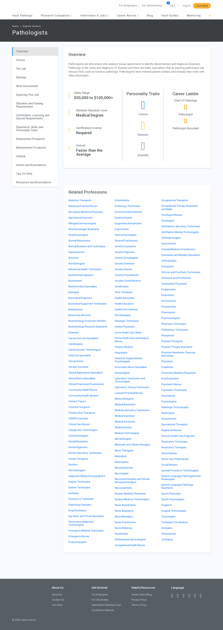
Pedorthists (167, 295)
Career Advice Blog (141, 594)
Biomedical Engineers (80, 298)
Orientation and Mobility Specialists (180, 255)
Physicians (167, 361)
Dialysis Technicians (79, 481)
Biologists (73, 292)
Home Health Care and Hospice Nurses (132, 340)
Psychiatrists (168, 395)
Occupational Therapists (174, 200)
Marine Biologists (124, 398)
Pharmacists (168, 312)
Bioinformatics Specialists (82, 286)
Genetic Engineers (125, 252)
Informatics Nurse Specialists (131, 367)
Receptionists (168, 418)
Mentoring (194, 15)
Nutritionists (121, 533)
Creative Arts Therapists (81, 412)
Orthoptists (167, 266)
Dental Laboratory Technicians (85, 453)
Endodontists (122, 200)
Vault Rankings (22, 15)
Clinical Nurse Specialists (81, 378)
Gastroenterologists (126, 235)
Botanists (73, 332)
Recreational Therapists (174, 424)
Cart (172, 5)
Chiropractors (75, 361)
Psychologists (168, 401)
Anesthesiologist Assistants (83, 229)
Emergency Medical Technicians (86, 530)
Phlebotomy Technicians (174, 329)
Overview (22, 51)
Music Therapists (124, 450)
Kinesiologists (122, 372)
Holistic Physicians (125, 326)
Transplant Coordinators (174, 522)
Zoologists (167, 539)
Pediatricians (168, 289)
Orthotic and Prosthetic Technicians (180, 272)
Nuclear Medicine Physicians (130, 493)
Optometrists (168, 243)
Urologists (166, 528)
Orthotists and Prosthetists (176, 278)
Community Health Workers (83, 395)
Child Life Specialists (79, 355)
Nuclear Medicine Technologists (132, 499)
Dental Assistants (78, 441)
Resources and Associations (33, 182)
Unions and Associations (31, 165)
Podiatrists (167, 367)
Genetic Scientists (124, 263)
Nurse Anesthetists (125, 505)
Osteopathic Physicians (174, 283)
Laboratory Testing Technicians (132, 387)
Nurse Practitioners (125, 522)
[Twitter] (185, 595)
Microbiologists (123, 438)
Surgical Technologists (173, 510)
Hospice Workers (124, 347)
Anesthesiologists (78, 235)
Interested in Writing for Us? (106, 605)
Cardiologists (75, 344)
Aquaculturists (76, 252)
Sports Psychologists (172, 499)
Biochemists (75, 280)
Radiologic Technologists (175, 407)
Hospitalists (121, 352)
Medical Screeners (125, 421)
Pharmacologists (170, 318)
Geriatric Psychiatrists (127, 275)
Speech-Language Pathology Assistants (177, 486)
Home (15, 26)
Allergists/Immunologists (82, 223)
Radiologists (168, 413)
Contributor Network (103, 610)
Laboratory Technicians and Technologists (130, 380)
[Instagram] (190, 595)
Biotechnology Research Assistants (87, 326)
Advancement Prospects (31, 147)
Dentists (73, 464)
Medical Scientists (125, 416)
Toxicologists (168, 516)
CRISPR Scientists (78, 418)
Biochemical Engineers (80, 275)
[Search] (210, 15)
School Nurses (169, 453)
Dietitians (73, 493)
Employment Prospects (30, 139)
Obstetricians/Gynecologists (130, 539)
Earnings (21, 77)
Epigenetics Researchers (128, 223)
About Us (57, 594)
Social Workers (169, 464)
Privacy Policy (139, 599)
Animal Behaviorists (79, 240)
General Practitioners (126, 240)
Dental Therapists (78, 458)
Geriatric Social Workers (128, 280)
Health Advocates (124, 298)
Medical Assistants (125, 404)
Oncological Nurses (171, 215)
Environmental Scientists (128, 212)
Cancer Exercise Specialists (83, 338)
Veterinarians (168, 533)
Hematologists (123, 315)
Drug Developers (77, 510)
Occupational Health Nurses (130, 545)
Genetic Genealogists (126, 257)
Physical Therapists (172, 341)
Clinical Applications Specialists (85, 372)
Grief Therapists (124, 292)
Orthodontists (168, 260)
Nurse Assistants (124, 510)
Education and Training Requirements (29, 105)
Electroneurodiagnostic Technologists (81, 523)
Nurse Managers (124, 516)
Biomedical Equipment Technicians (87, 303)
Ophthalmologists (171, 237)
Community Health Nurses (82, 389)
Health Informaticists (126, 309)
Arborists (73, 257)
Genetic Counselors (125, 246)
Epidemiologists (123, 217)
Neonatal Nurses (124, 467)
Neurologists (122, 473)
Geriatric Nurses (123, 269)
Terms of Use (138, 605)
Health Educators (124, 303)
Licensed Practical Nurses (129, 393)
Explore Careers (32, 26)
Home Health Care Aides (128, 332)
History (20, 60)
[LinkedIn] (179, 595)
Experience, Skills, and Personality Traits (29, 128)
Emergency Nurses (78, 536)
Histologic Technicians (127, 321)
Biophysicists (75, 309)
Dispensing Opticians (79, 504)
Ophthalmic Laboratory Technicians (180, 226)
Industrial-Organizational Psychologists (128, 360)
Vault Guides (170, 15)
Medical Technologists (127, 433)
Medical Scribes (123, 427)
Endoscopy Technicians (127, 206)
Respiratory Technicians (174, 441)
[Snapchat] (202, 595)
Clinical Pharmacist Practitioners (86, 384)
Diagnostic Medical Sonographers (86, 476)
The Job (21, 68)
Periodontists (168, 306)
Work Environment (27, 86)
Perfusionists (168, 301)
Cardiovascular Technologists (84, 349)
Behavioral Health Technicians (84, 269)
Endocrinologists (77, 542)
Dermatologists (76, 470)
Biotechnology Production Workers (87, 321)
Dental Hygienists (77, 447)
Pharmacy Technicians (173, 323)
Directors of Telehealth (81, 499)
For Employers (128, 5)
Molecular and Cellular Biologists (132, 444)
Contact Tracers (77, 401)
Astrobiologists (76, 263)
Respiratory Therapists (173, 447)
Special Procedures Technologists (179, 470)
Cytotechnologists (78, 435)
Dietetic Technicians (79, 487)
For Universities (152, 5)
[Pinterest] (196, 595)
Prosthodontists (170, 378)
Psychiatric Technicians (174, 390)
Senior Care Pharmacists (175, 459)
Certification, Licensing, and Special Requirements (32, 117)
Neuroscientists (123, 487)
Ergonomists (122, 229)
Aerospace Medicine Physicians (85, 212)
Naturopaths (122, 462)
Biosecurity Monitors (79, 315)
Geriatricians (122, 286)
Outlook (20, 156)
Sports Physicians (171, 493)
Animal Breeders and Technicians (86, 246)
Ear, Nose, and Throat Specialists (86, 516)
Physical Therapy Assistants (176, 347)
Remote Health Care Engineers (178, 436)
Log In (187, 5)
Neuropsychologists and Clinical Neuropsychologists (132, 481)
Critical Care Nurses (79, 424)
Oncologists (167, 220)
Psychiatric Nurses (171, 384)
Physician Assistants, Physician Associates (178, 354)
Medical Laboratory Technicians (132, 410)
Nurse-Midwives (123, 528)
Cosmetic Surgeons (79, 407)
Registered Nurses (171, 430)
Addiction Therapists (79, 200)
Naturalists (121, 456)
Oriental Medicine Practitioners (178, 249)
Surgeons (166, 505)
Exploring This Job (27, 94)
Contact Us (58, 599)
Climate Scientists (78, 367)
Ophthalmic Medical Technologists (180, 232)
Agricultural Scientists (80, 217)
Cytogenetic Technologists (83, 430)
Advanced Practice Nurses (82, 206)
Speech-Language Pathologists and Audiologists (181, 478)
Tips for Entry (24, 173)
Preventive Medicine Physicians (178, 372)
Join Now (202, 5)
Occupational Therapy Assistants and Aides (179, 207)
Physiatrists (167, 335)
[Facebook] (173, 595)
